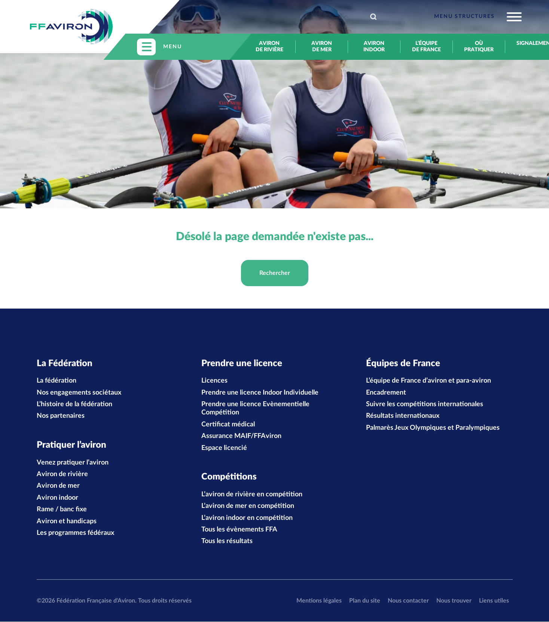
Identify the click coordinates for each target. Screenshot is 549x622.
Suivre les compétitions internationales (424, 404)
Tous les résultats (227, 542)
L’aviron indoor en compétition (247, 518)
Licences (214, 381)
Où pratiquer (479, 46)
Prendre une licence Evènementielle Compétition (255, 408)
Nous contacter (408, 601)
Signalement (531, 43)
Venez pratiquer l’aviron (73, 463)
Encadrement (386, 392)
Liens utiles (494, 601)
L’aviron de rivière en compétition (251, 494)
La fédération (56, 381)
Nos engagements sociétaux (79, 392)
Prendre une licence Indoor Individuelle (259, 392)
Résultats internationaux (402, 416)
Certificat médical (228, 424)
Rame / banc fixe (62, 509)
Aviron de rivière (269, 46)
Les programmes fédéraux (75, 533)
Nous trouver (454, 601)
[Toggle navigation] (478, 16)
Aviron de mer (321, 46)
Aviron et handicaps (67, 521)
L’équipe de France (426, 46)
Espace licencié (224, 448)
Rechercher (274, 273)
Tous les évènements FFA (239, 530)
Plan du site (364, 601)
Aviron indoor (374, 46)
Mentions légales (319, 601)
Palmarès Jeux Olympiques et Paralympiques (433, 428)
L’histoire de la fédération (74, 404)
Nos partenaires (61, 416)
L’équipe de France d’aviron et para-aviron (428, 381)
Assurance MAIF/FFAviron (241, 436)
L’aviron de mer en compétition (247, 506)
